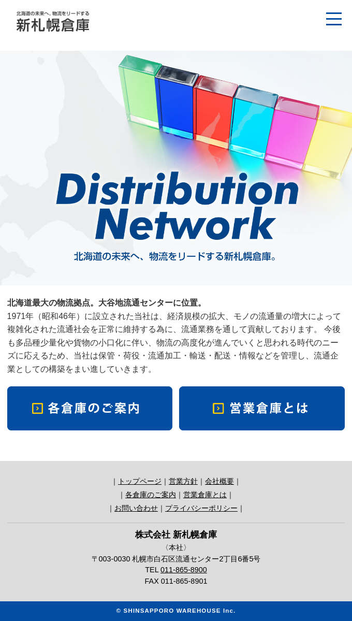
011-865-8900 (183, 570)
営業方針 (183, 481)
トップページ (140, 481)
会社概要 (219, 481)
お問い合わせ (136, 508)
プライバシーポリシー (201, 508)
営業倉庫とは (205, 494)
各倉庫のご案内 (150, 494)
